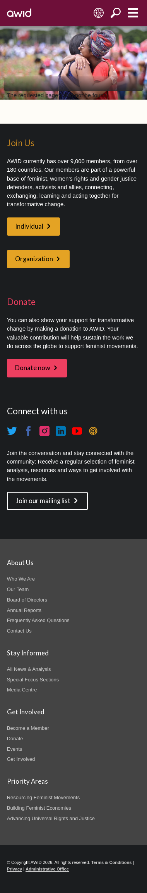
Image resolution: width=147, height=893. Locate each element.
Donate (15, 738)
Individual (29, 226)
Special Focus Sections (33, 680)
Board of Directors (27, 600)
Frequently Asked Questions (38, 620)
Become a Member (28, 728)
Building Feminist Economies (39, 808)
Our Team (18, 589)
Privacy (14, 869)
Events (14, 749)
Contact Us (19, 631)
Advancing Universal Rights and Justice (51, 818)
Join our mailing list (43, 501)
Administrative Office (47, 869)
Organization (34, 259)
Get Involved (21, 759)
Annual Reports (24, 610)
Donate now (32, 368)
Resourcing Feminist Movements (43, 797)
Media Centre (22, 690)
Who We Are (21, 579)
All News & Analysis (29, 669)
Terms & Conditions (111, 862)
